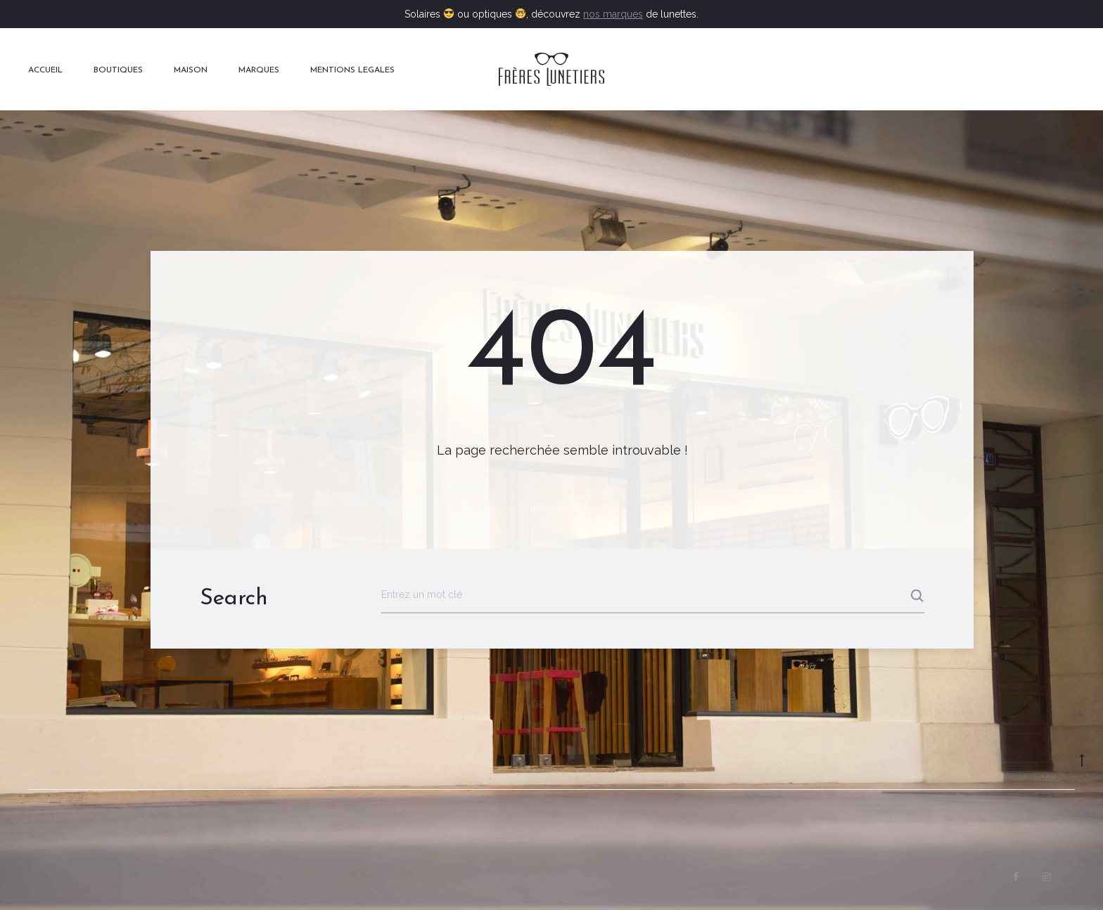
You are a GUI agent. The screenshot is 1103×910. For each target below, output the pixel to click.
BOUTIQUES (118, 70)
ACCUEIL (45, 70)
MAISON (191, 70)
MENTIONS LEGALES (352, 70)
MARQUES (258, 70)
